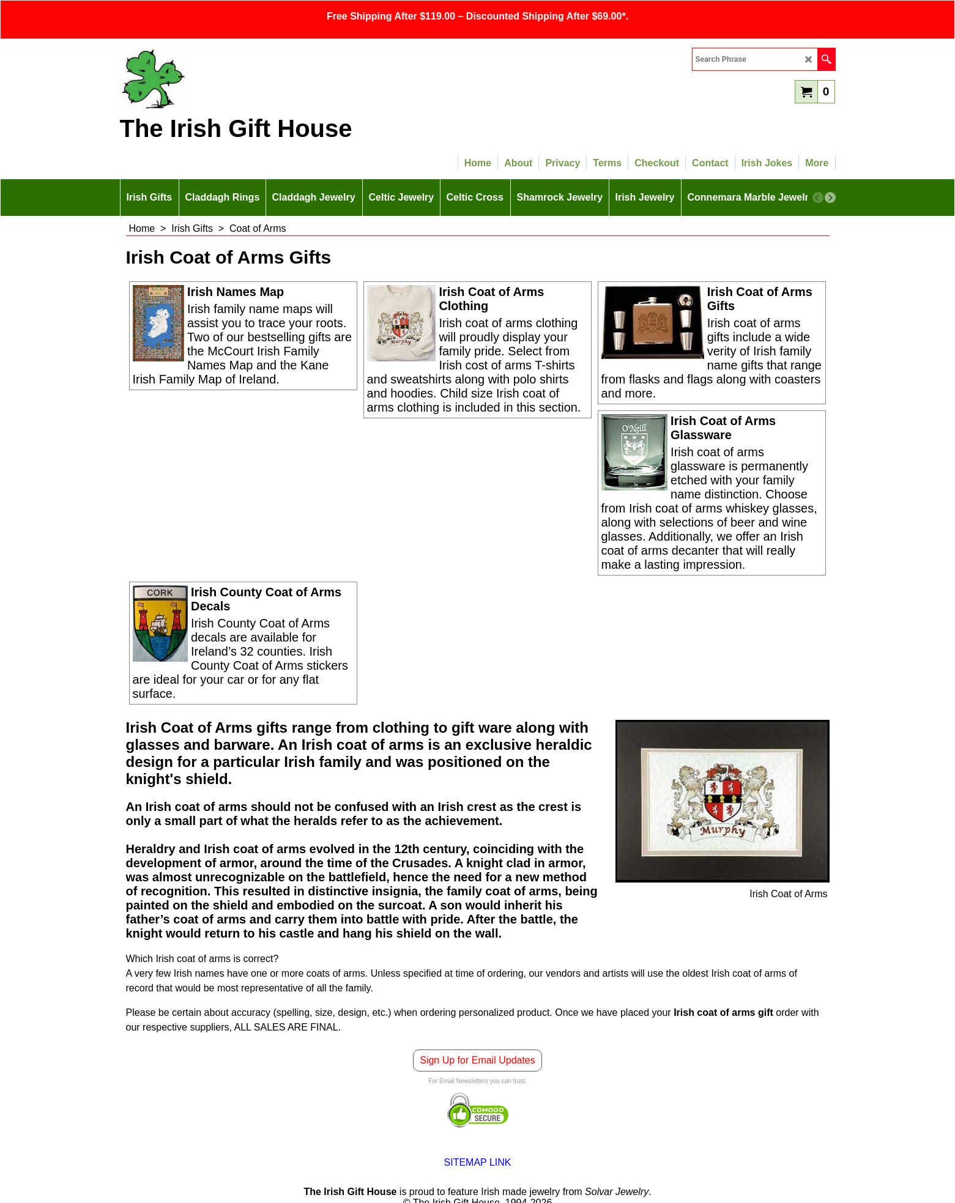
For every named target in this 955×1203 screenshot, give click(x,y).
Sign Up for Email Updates (477, 1060)
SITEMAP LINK (477, 1162)
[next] (830, 197)
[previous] (817, 197)
